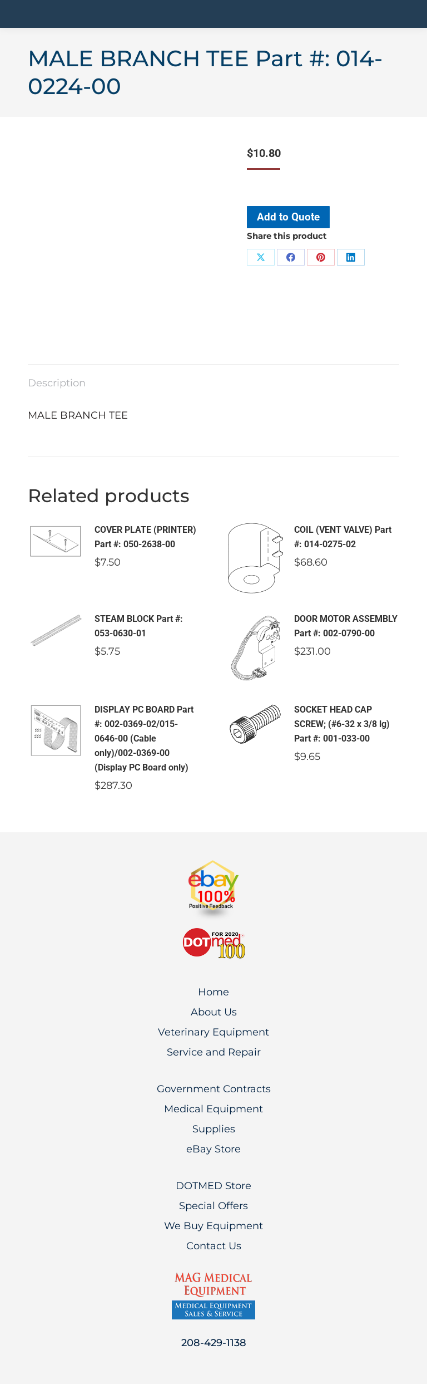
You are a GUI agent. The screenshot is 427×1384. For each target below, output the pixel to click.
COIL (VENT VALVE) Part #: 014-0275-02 (342, 536)
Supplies (213, 1129)
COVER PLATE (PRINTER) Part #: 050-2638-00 (145, 536)
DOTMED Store (213, 1186)
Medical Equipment (213, 1109)
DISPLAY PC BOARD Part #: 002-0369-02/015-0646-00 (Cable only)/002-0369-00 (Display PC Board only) (144, 738)
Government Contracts (214, 1089)
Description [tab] (57, 383)
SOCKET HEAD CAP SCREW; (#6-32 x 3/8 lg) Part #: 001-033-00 (342, 724)
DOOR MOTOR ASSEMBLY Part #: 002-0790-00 (346, 626)
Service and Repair (214, 1052)
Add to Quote (288, 216)
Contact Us (213, 1246)
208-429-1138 (213, 1343)
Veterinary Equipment (213, 1032)
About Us (214, 1012)
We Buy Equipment (213, 1226)
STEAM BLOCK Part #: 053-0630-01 (139, 626)
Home (213, 992)
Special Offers (213, 1206)
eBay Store (213, 1149)
